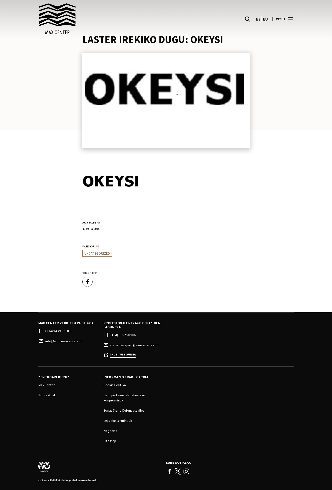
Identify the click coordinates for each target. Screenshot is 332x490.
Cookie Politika (115, 385)
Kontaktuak (47, 395)
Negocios (110, 431)
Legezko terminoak (118, 420)
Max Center (46, 385)
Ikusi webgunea (123, 354)
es (258, 19)
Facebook (169, 471)
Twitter (177, 471)
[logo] (102, 19)
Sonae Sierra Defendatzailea (124, 410)
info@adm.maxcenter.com (64, 341)
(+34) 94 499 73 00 (58, 331)
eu (265, 19)
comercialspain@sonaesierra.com (134, 345)
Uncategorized (97, 253)
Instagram (186, 471)
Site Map (110, 441)
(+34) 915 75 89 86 (123, 335)
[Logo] (99, 467)
